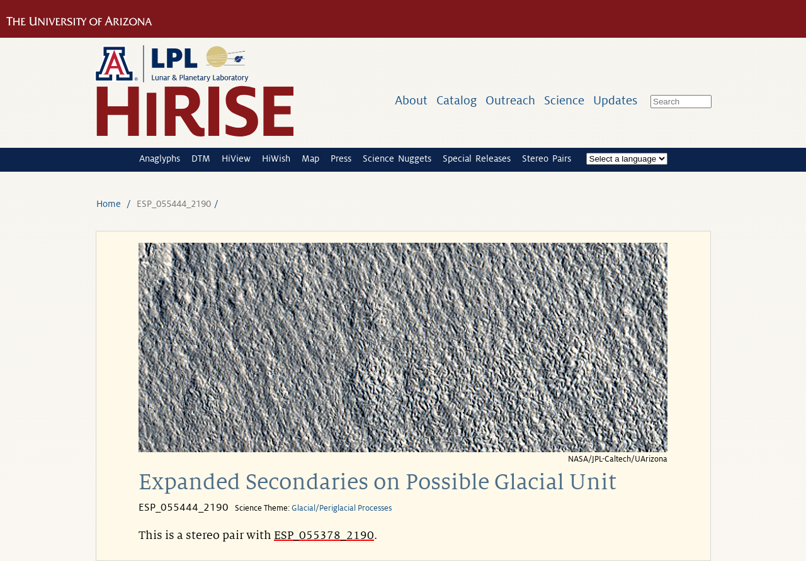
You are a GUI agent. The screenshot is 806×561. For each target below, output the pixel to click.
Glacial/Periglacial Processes (342, 508)
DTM (200, 158)
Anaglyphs (159, 158)
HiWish (276, 158)
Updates (615, 100)
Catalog (456, 100)
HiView (236, 158)
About (411, 100)
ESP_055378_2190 (324, 535)
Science (564, 100)
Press (341, 158)
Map (310, 158)
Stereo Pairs (546, 158)
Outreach (510, 100)
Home (108, 204)
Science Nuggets (397, 158)
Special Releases (477, 158)
